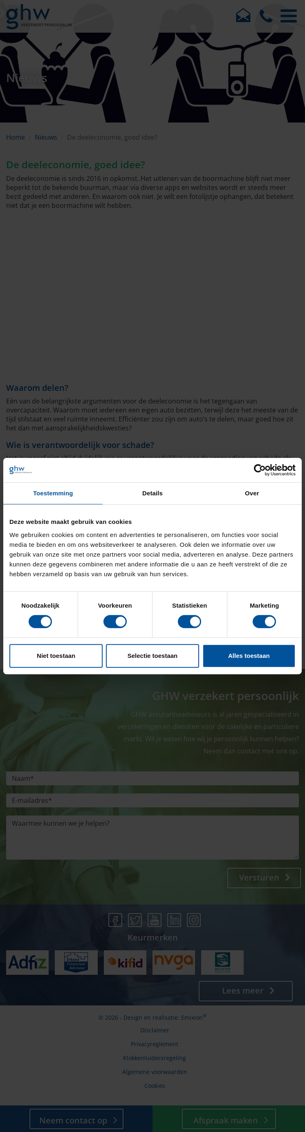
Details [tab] (152, 493)
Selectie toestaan (153, 655)
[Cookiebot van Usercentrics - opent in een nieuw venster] (260, 470)
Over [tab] (252, 493)
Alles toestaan (249, 655)
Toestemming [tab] (53, 493)
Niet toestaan (56, 655)
